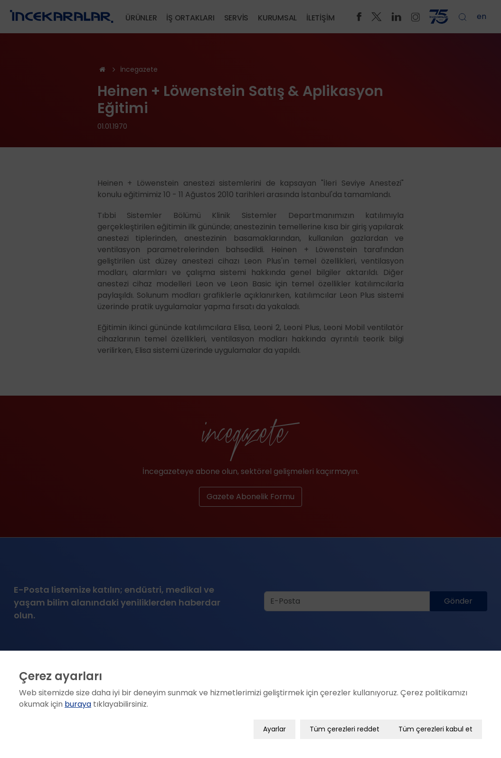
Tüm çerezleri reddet (344, 722)
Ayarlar (274, 722)
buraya (78, 697)
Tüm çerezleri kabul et (435, 722)
